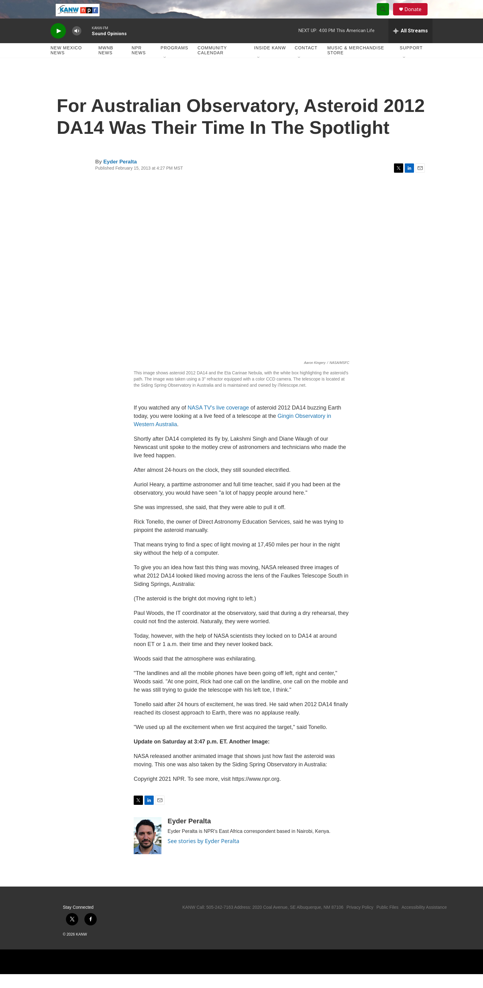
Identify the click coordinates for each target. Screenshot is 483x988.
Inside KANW (270, 61)
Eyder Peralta (120, 176)
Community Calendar (212, 64)
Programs (174, 61)
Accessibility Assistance (424, 921)
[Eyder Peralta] (147, 849)
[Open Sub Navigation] (165, 71)
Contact (306, 61)
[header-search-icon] (386, 16)
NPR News (139, 64)
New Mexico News (66, 64)
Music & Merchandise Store (355, 64)
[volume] (76, 45)
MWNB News (105, 64)
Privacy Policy (360, 921)
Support (411, 61)
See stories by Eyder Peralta (203, 854)
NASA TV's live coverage (218, 421)
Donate (416, 16)
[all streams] (410, 44)
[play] (58, 44)
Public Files (387, 921)
